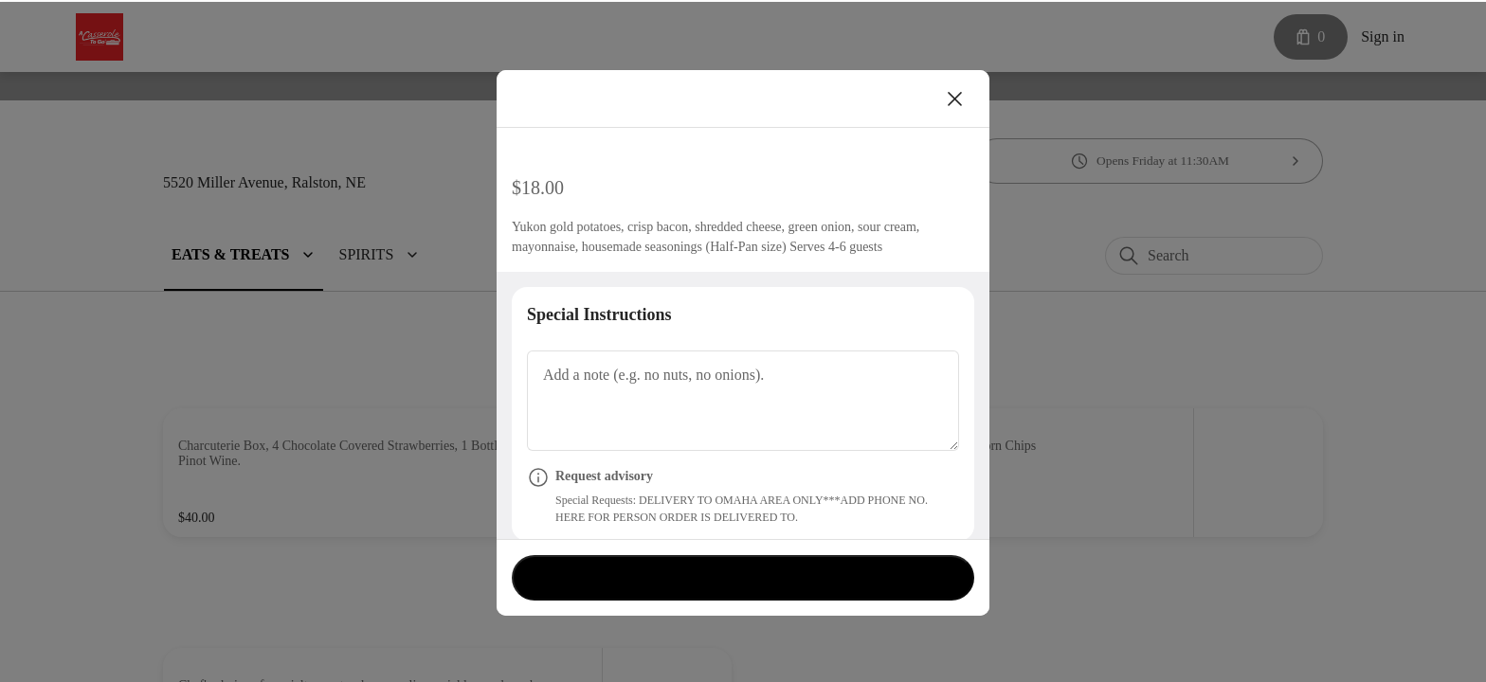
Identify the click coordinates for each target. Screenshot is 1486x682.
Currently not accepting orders (743, 575)
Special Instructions (606, 333)
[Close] (955, 97)
